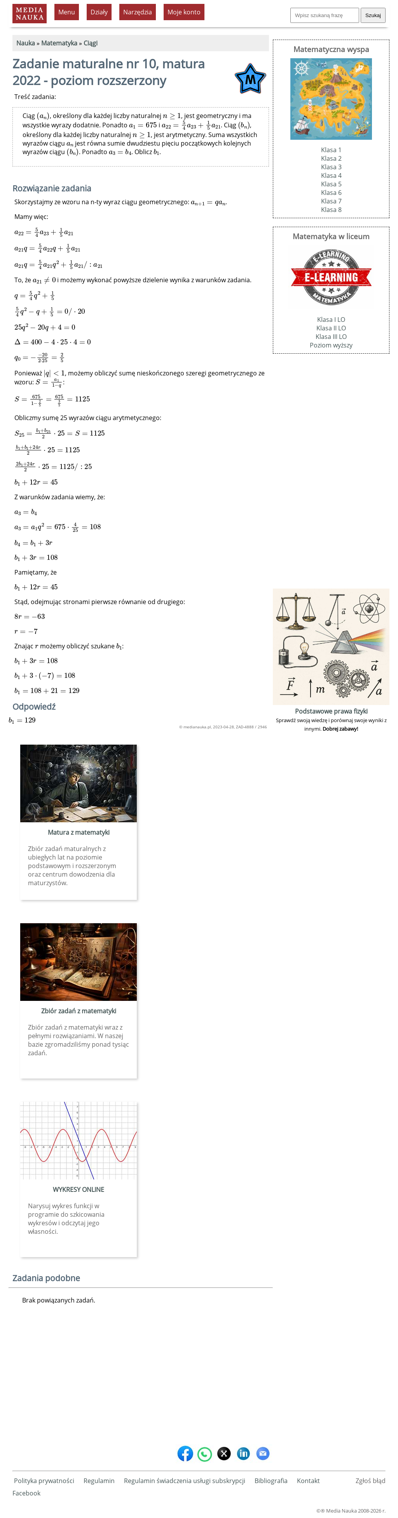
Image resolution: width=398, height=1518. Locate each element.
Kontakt (308, 1480)
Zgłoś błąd (371, 1480)
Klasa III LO (331, 336)
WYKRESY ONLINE (78, 1189)
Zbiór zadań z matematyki (78, 1011)
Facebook (26, 1493)
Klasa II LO (331, 328)
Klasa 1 (331, 150)
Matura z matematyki (79, 832)
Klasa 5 (331, 184)
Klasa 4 (331, 175)
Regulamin (99, 1480)
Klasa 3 (331, 167)
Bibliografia (271, 1480)
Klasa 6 (331, 192)
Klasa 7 (331, 201)
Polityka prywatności (44, 1480)
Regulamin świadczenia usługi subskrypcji (184, 1480)
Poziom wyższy (331, 345)
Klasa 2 (331, 158)
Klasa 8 (331, 209)
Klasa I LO (331, 319)
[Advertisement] (141, 1381)
